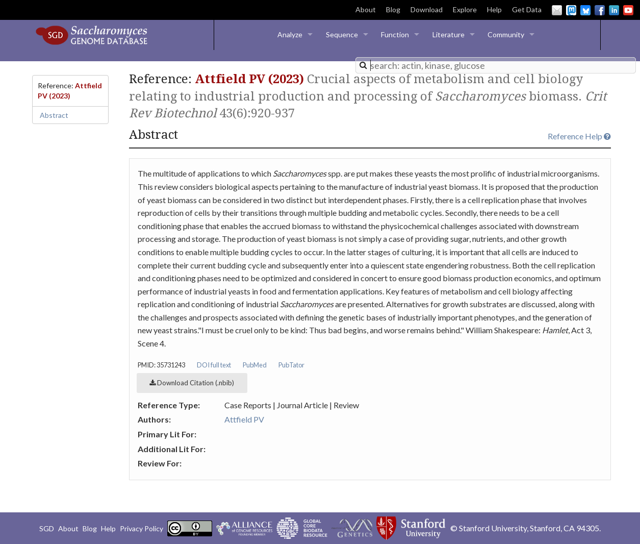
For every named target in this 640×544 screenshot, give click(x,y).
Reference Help (579, 136)
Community (506, 34)
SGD (46, 528)
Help (494, 9)
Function (395, 34)
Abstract (54, 115)
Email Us (557, 10)
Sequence (342, 34)
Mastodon (571, 10)
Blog (393, 9)
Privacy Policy (141, 528)
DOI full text (214, 365)
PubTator (291, 365)
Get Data (527, 9)
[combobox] (495, 65)
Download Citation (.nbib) (191, 383)
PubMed (255, 365)
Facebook (600, 10)
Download (427, 9)
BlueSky (585, 10)
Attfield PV (244, 419)
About (365, 9)
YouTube (628, 10)
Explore (465, 9)
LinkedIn (614, 10)
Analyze (289, 34)
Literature (448, 34)
